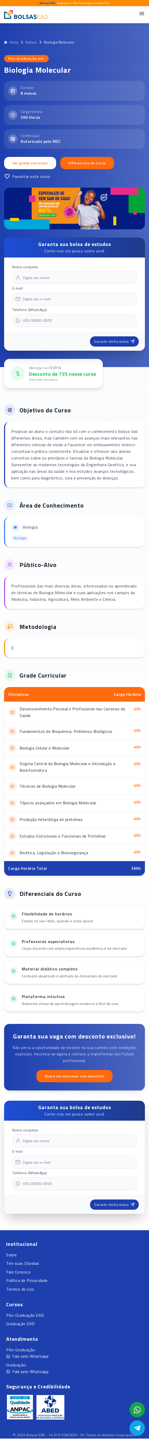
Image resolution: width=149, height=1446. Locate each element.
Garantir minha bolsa (114, 341)
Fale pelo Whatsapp (27, 1356)
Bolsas (31, 42)
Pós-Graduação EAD (25, 1315)
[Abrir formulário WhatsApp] (137, 1409)
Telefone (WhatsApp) (29, 309)
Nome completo (25, 267)
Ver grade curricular (30, 163)
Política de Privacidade (27, 1280)
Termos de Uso (20, 1289)
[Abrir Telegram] (137, 1428)
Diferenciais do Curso (87, 163)
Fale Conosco (18, 1272)
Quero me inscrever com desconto (75, 1076)
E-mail (17, 288)
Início (11, 42)
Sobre (11, 1255)
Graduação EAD (20, 1324)
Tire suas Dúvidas (22, 1263)
